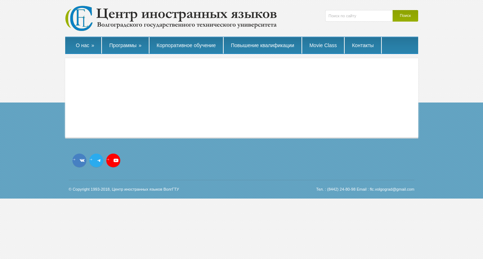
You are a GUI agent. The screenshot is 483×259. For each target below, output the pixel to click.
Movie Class (323, 45)
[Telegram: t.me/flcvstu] (99, 160)
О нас (85, 45)
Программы (125, 45)
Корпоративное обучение (186, 45)
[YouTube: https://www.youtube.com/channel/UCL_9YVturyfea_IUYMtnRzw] (116, 160)
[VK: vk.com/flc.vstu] (82, 160)
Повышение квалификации (262, 45)
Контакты (363, 45)
